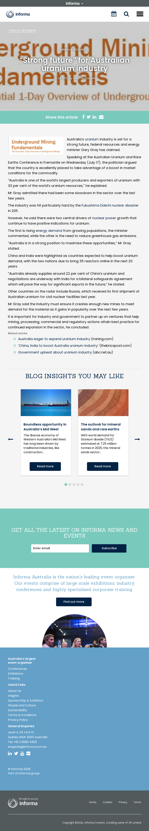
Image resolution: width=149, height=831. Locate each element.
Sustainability (17, 710)
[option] (46, 436)
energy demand (49, 230)
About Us (14, 691)
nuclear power (104, 218)
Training (14, 678)
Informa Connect (94, 822)
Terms (137, 802)
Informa (20, 14)
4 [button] (78, 484)
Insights (13, 696)
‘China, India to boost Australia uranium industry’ (58, 345)
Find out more (73, 602)
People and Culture (22, 705)
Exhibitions (15, 673)
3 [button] (74, 484)
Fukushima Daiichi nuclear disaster (110, 205)
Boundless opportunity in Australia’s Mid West (45, 426)
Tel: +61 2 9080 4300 (22, 742)
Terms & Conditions (22, 715)
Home (92, 802)
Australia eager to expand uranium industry (54, 339)
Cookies (107, 802)
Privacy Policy (18, 720)
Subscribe (109, 548)
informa (74, 3)
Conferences (17, 669)
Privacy (123, 802)
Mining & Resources (74, 49)
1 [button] (65, 484)
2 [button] (69, 484)
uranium (92, 139)
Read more (45, 466)
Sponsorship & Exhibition (25, 700)
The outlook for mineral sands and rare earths (101, 426)
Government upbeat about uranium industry (55, 352)
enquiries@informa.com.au (27, 747)
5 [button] (82, 484)
